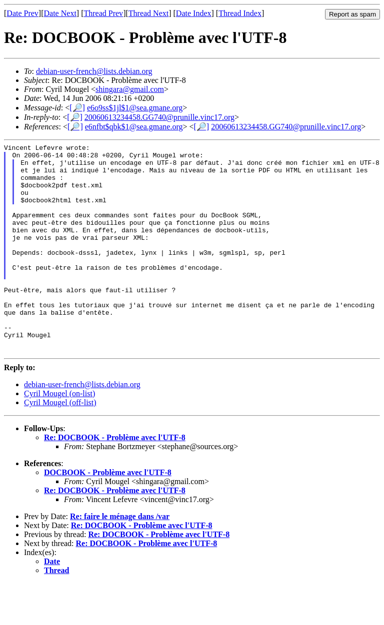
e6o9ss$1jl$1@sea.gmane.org (134, 107)
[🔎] (77, 107)
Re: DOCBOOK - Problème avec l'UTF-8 (115, 479)
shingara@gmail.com (130, 89)
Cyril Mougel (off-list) (60, 444)
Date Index (194, 13)
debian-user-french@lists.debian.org (94, 71)
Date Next (60, 13)
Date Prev (22, 13)
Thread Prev (103, 13)
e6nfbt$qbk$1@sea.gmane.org (134, 126)
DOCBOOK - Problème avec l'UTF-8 (108, 514)
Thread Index (240, 13)
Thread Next (148, 13)
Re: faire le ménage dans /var (120, 558)
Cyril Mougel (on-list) (59, 435)
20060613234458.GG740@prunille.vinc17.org (159, 117)
